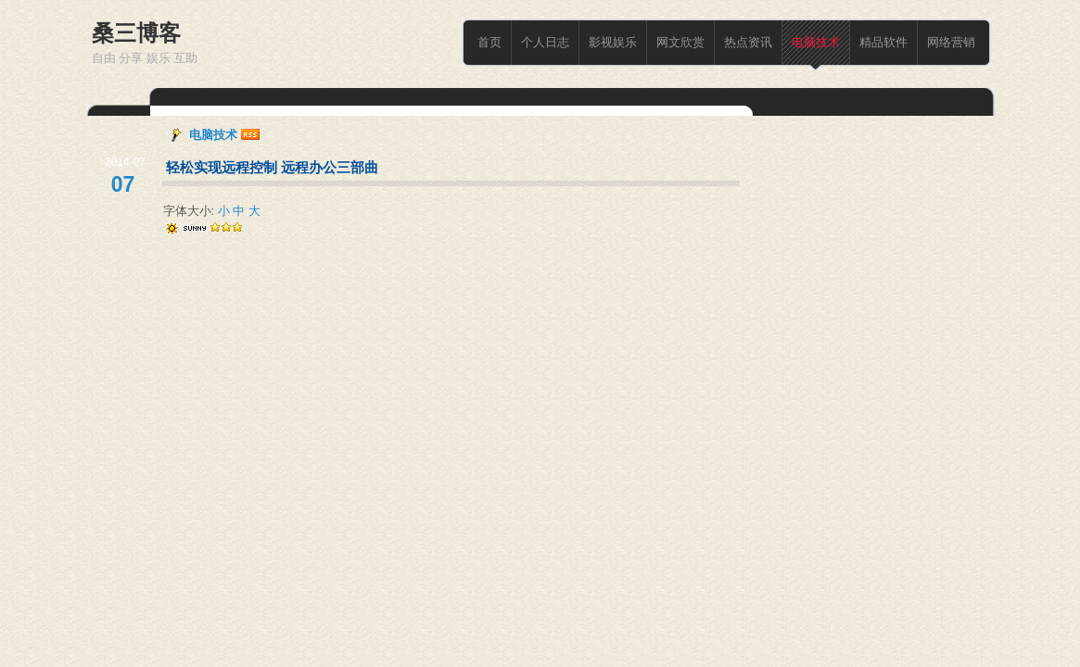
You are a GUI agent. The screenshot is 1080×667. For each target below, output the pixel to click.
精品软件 (883, 42)
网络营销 (951, 42)
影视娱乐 (613, 42)
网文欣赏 (680, 42)
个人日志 (545, 42)
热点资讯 (748, 42)
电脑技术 (816, 42)
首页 (489, 42)
